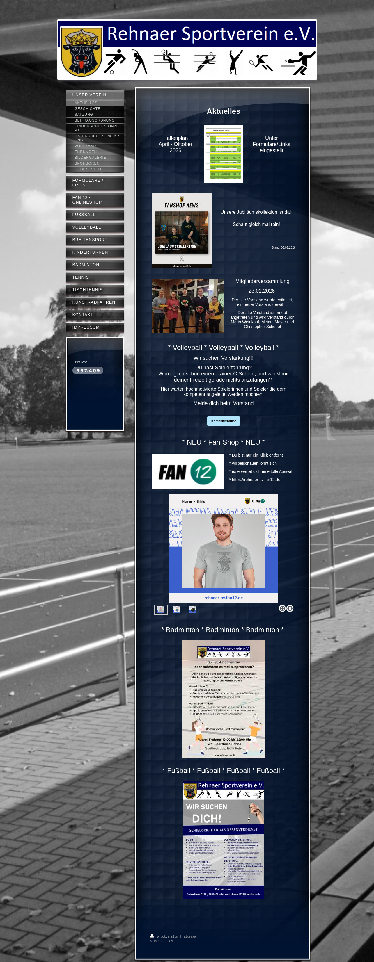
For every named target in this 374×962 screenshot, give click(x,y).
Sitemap (190, 936)
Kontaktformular (223, 421)
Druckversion (165, 936)
